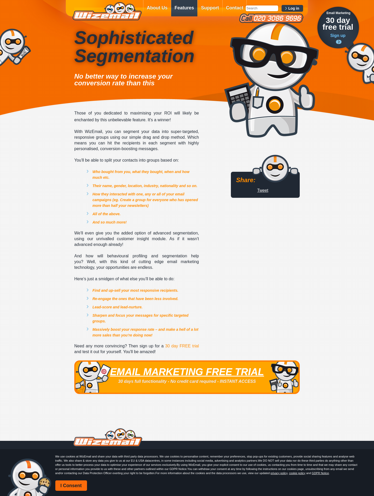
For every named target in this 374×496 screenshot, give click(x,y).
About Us (157, 7)
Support (210, 7)
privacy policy (279, 473)
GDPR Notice (320, 473)
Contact (234, 7)
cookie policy (297, 473)
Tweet (262, 190)
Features (184, 7)
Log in (293, 8)
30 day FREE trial (182, 346)
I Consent (71, 485)
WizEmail (107, 11)
